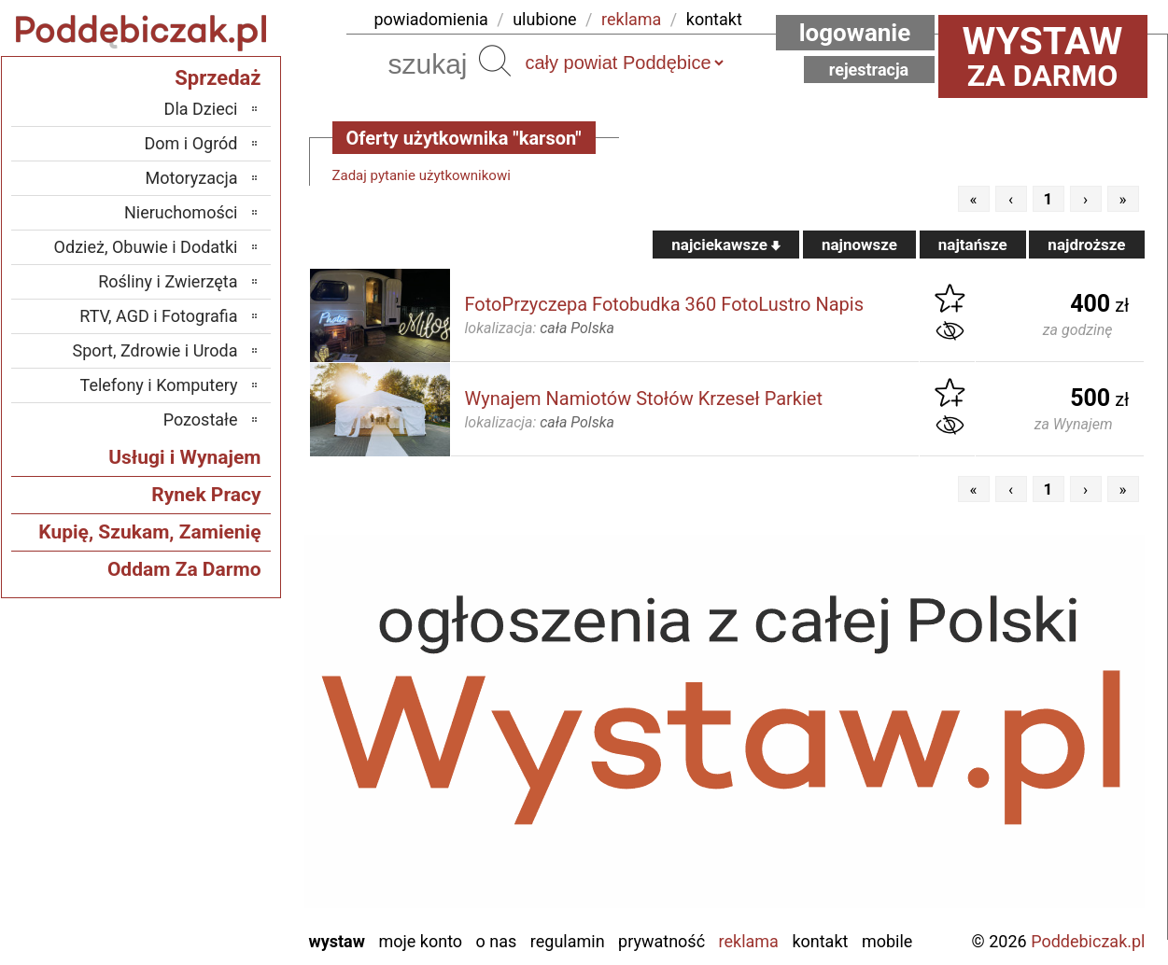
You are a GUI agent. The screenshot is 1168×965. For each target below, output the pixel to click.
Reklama (749, 941)
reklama (631, 19)
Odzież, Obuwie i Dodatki (146, 247)
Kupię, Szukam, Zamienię (149, 532)
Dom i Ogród (190, 143)
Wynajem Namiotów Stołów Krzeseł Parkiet (644, 398)
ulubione (544, 19)
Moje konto (420, 941)
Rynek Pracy (205, 494)
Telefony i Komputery (159, 385)
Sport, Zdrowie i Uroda (155, 350)
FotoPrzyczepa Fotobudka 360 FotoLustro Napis (665, 304)
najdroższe (1086, 244)
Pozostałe (200, 419)
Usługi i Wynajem (184, 457)
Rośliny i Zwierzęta (167, 281)
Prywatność (661, 941)
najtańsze (972, 244)
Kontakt (820, 941)
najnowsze (859, 244)
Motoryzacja (192, 178)
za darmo (1043, 56)
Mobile (887, 941)
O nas (496, 941)
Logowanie (855, 33)
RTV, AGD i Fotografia (158, 316)
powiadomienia (431, 19)
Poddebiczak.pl (1088, 941)
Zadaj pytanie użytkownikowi (421, 175)
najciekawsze (726, 244)
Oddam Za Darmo (184, 569)
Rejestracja (869, 69)
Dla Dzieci (201, 109)
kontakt (714, 19)
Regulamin (567, 941)
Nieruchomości (181, 212)
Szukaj (495, 60)
